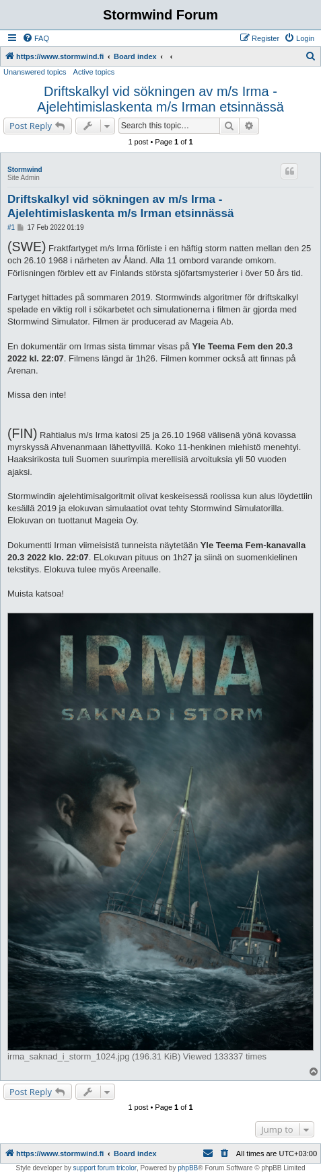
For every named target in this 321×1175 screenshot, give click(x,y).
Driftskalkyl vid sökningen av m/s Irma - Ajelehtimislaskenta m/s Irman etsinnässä (160, 99)
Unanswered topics (35, 72)
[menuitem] (35, 38)
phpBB (188, 1168)
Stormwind (24, 169)
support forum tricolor (105, 1168)
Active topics (94, 72)
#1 (11, 227)
